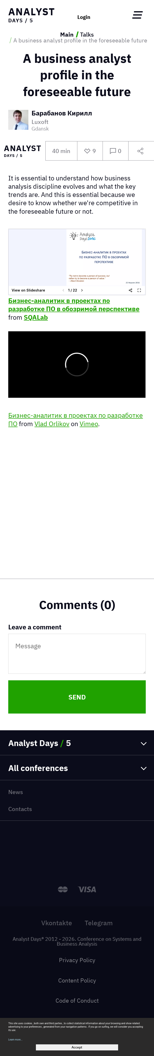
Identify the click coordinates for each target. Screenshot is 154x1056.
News (15, 792)
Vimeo (89, 423)
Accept (77, 1047)
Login (83, 17)
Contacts (20, 809)
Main (66, 34)
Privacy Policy (77, 960)
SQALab (36, 317)
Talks (87, 34)
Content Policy (77, 980)
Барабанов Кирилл (62, 113)
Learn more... (15, 1039)
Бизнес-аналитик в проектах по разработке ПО (75, 419)
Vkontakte (56, 922)
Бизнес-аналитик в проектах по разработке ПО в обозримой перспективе (73, 304)
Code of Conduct (77, 1000)
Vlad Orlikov (51, 423)
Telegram (99, 922)
